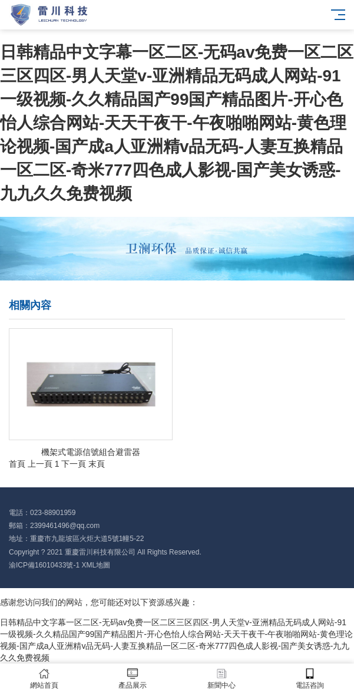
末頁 (96, 463)
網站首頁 (44, 678)
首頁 (17, 463)
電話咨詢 (310, 678)
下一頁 (73, 463)
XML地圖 (95, 565)
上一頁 (40, 463)
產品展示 (132, 678)
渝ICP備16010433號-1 (44, 565)
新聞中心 (221, 678)
